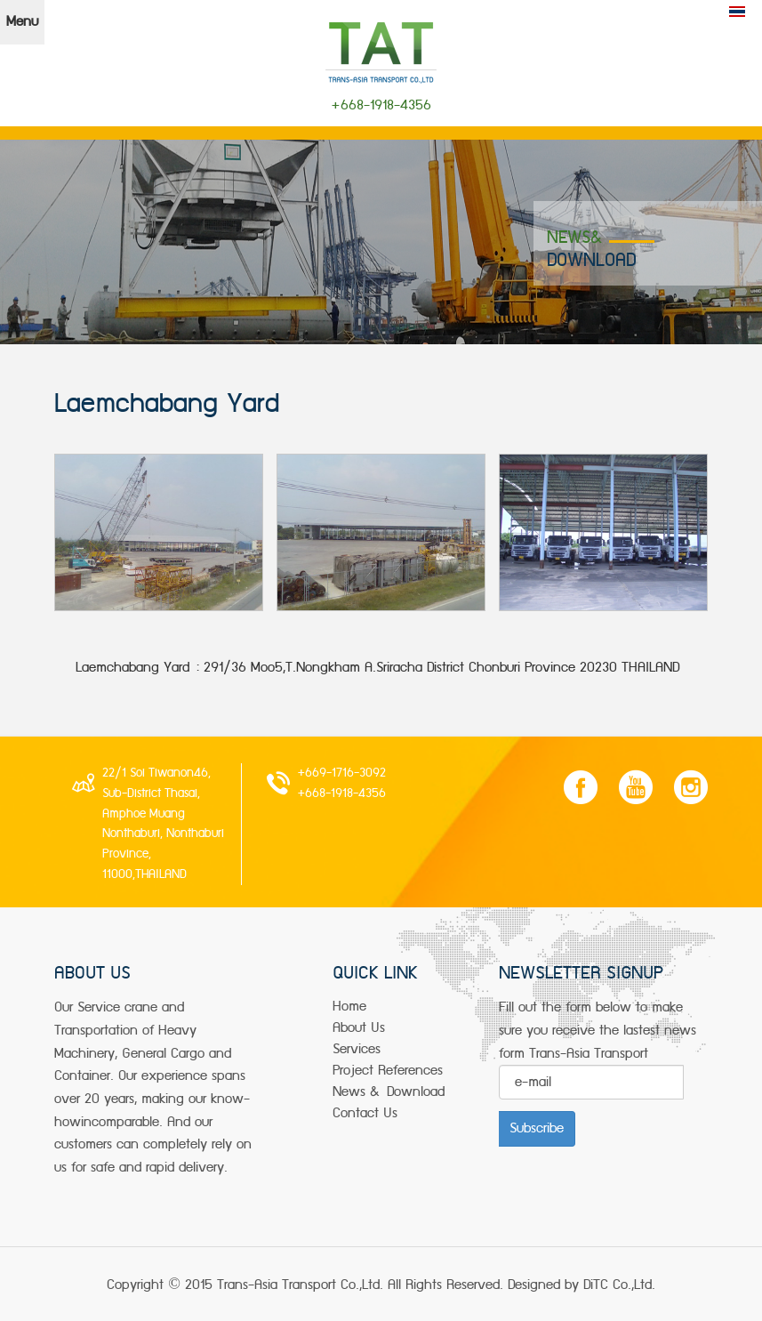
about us (359, 1028)
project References (388, 1071)
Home (349, 1007)
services (357, 1049)
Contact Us (365, 1113)
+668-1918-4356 (341, 793)
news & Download (389, 1092)
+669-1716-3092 (341, 773)
